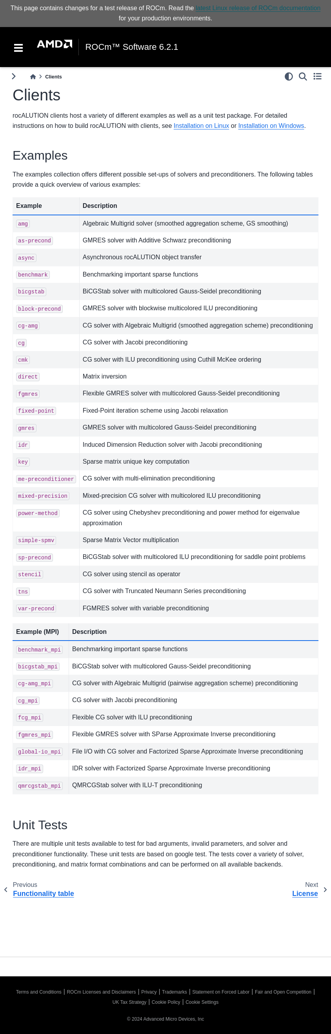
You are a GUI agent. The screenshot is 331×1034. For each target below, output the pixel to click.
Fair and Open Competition (283, 992)
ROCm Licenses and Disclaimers (101, 992)
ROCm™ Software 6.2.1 (131, 47)
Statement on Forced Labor (220, 992)
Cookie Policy (166, 1002)
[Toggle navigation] (18, 47)
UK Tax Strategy (129, 1002)
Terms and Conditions (39, 992)
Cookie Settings (202, 1002)
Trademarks (174, 992)
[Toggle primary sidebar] (13, 76)
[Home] (33, 77)
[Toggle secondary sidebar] (317, 76)
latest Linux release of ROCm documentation (258, 8)
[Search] (303, 76)
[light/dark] (289, 76)
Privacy (148, 992)
